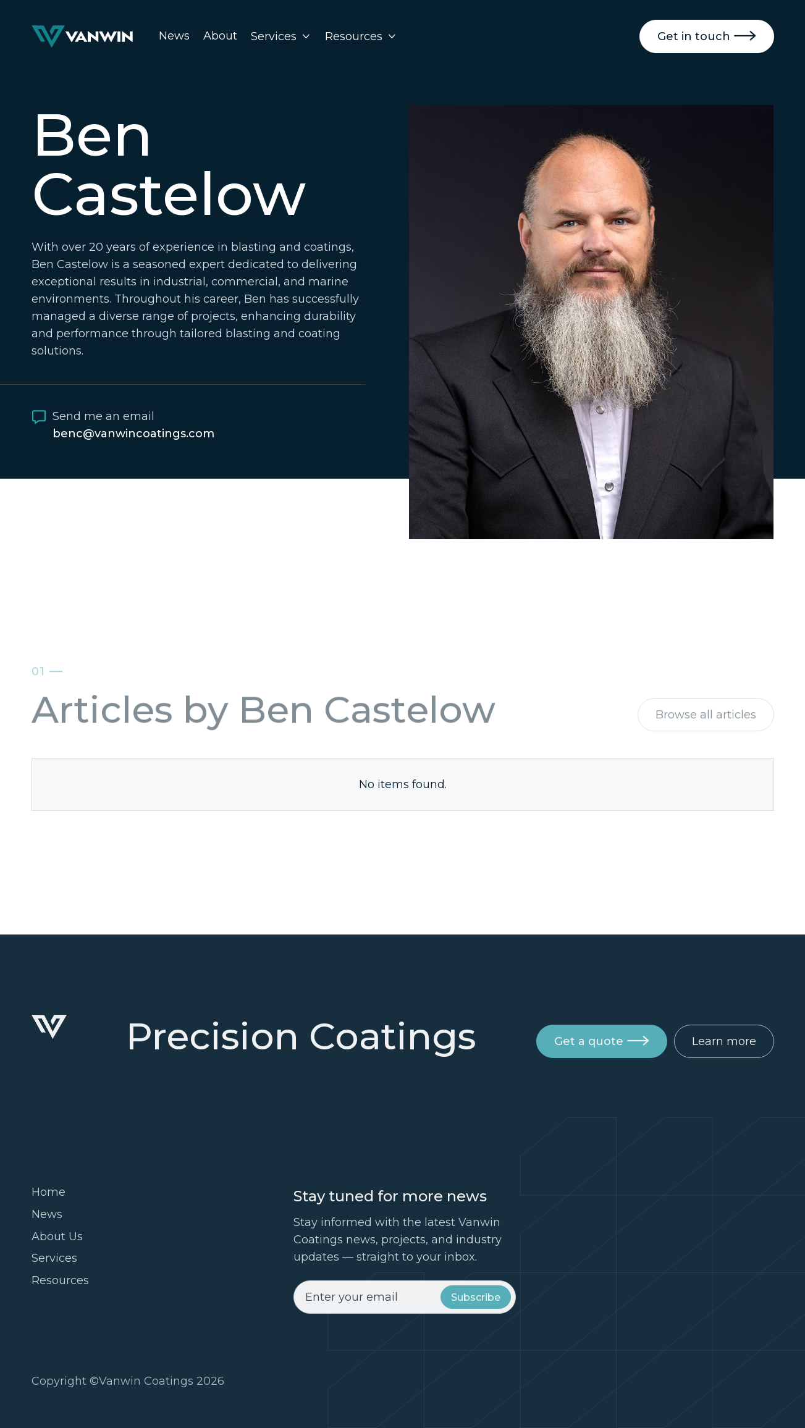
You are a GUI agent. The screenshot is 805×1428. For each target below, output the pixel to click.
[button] (281, 36)
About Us (57, 1236)
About (220, 36)
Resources (60, 1280)
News (174, 36)
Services (54, 1258)
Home (48, 1192)
